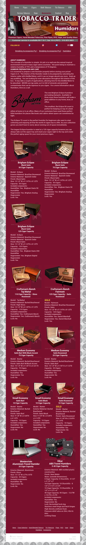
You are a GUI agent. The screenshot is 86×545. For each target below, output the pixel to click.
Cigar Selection (23, 528)
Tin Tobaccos (49, 528)
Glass (71, 528)
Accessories (47, 530)
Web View (72, 539)
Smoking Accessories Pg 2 (50, 51)
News (14, 528)
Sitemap (20, 536)
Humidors (67, 51)
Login (74, 536)
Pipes (57, 528)
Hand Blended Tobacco (36, 528)
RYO (61, 528)
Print (13, 536)
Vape (66, 528)
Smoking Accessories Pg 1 (26, 51)
